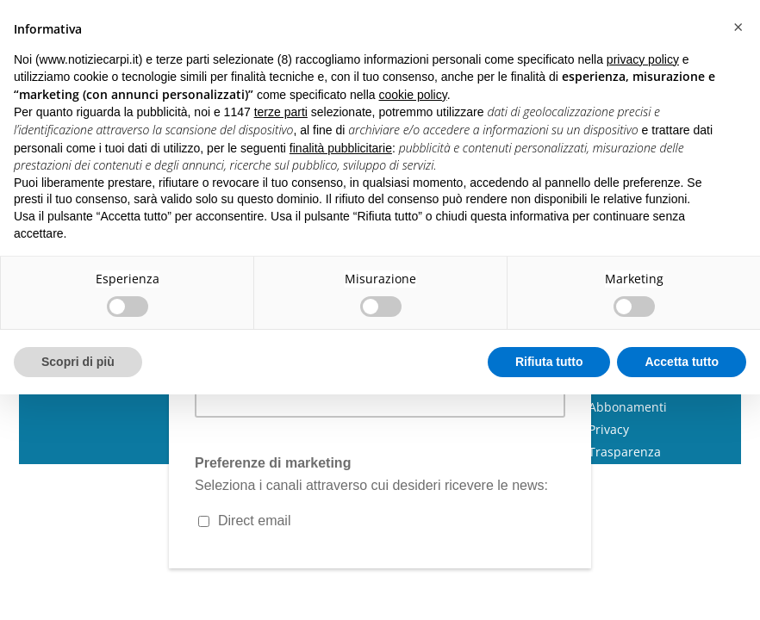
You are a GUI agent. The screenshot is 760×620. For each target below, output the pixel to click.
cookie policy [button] (413, 95)
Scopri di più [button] (78, 362)
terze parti (281, 112)
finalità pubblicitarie (341, 148)
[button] (737, 27)
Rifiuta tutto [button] (549, 362)
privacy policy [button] (643, 59)
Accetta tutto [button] (682, 362)
